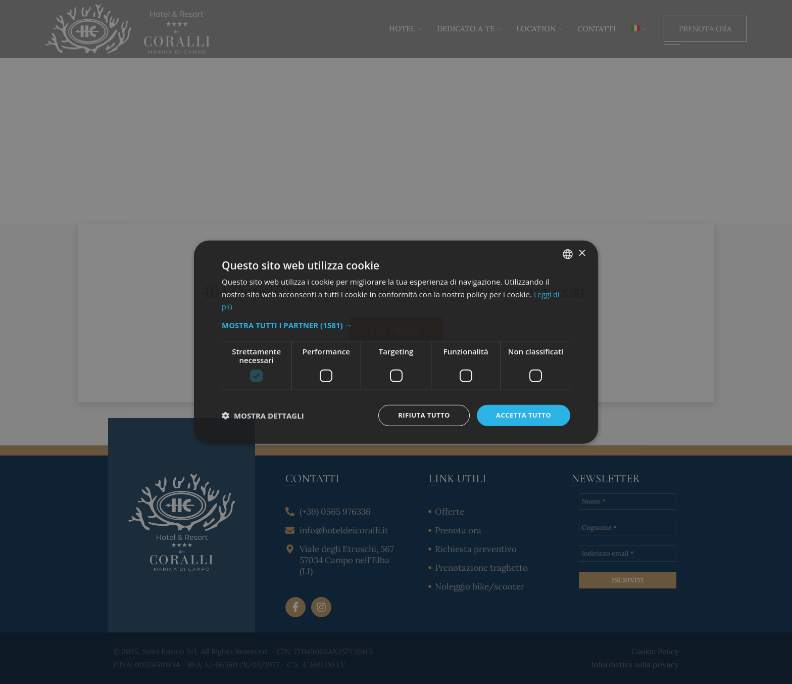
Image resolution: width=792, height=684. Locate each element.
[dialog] (396, 342)
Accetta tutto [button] (521, 415)
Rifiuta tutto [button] (418, 415)
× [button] (581, 252)
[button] (396, 324)
